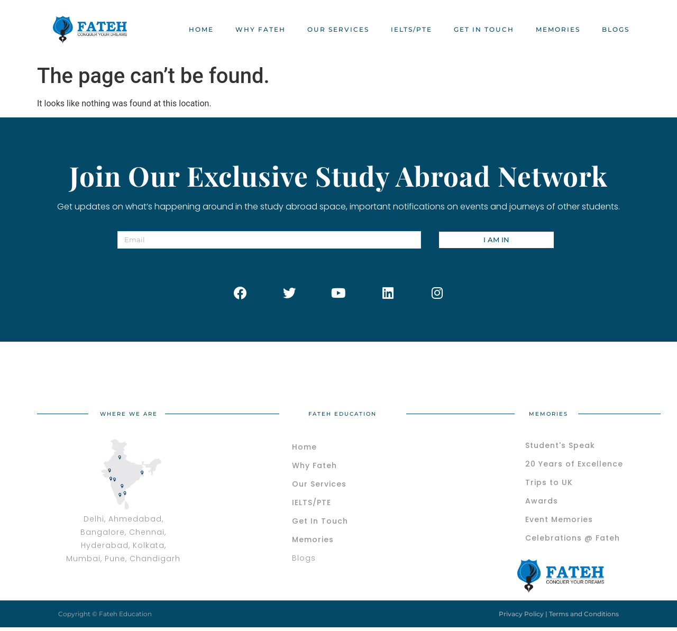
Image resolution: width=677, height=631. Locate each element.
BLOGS (615, 29)
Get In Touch (484, 29)
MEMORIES (558, 29)
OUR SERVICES (338, 29)
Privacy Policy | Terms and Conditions (559, 615)
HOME (201, 29)
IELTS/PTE (411, 29)
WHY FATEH (260, 29)
